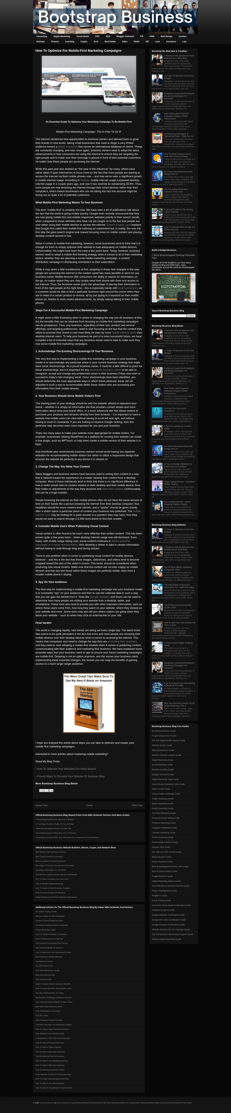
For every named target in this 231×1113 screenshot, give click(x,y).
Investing (69, 41)
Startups (40, 41)
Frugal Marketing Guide (46, 930)
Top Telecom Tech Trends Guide (166, 852)
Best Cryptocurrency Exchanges (49, 856)
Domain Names (139, 1103)
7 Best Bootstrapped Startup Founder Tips (53, 828)
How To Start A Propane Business (50, 1043)
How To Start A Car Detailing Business (52, 1061)
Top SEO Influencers (44, 966)
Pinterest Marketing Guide (164, 823)
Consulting (41, 36)
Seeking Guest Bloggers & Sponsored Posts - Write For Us (178, 135)
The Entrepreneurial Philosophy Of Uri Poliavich (56, 833)
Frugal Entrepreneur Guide (164, 736)
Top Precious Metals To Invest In (49, 948)
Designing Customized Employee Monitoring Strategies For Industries (179, 96)
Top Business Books (44, 961)
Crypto (84, 41)
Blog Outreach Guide (161, 857)
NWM (84, 1103)
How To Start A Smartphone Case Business (54, 1088)
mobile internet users (124, 332)
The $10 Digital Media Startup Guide (168, 740)
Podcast (96, 1103)
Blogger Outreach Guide (163, 774)
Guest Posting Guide (161, 900)
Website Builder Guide (162, 745)
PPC (97, 36)
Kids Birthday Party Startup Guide (50, 1033)
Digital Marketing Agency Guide (166, 881)
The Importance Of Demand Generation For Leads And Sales (179, 586)
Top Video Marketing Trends (47, 970)
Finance (55, 41)
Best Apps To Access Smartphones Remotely (55, 865)
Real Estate (110, 41)
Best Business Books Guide (164, 871)
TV (102, 1103)
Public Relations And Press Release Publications (56, 897)
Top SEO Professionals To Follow (50, 993)
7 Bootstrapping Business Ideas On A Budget (55, 819)
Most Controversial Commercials (49, 939)
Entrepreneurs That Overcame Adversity (53, 1038)
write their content (112, 488)
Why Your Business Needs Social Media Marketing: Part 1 (179, 704)
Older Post (137, 805)
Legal (72, 1103)
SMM (150, 1103)
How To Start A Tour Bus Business (50, 1083)
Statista (84, 180)
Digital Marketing (61, 36)
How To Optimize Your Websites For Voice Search (66, 768)
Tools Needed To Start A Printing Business (53, 1074)
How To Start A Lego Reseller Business (52, 1029)
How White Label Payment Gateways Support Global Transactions (176, 116)
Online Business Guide (162, 861)
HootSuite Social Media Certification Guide (171, 905)
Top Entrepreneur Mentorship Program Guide (172, 934)
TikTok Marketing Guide (163, 837)
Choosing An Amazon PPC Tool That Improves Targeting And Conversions (67, 837)
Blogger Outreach (125, 36)
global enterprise (67, 146)
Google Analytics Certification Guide (168, 924)
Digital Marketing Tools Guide (165, 779)
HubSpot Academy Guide (163, 910)
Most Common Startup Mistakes (49, 957)
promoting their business (122, 641)
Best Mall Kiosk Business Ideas (49, 1006)
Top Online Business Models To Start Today (54, 1002)
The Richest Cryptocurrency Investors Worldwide (56, 874)
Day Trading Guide (43, 979)
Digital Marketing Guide (162, 760)
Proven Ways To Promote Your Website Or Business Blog (71, 776)
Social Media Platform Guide (165, 842)
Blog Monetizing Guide (45, 975)
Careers (168, 1103)
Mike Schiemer (63, 1103)
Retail (136, 41)
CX (90, 1103)
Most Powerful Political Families (49, 1020)
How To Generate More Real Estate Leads (53, 988)
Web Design (166, 36)
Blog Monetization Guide (163, 750)
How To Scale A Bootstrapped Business (52, 1079)
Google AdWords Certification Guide (168, 915)
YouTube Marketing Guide (164, 813)
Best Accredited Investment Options (51, 861)
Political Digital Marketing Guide (166, 939)
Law (184, 41)
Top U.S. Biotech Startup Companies (51, 934)
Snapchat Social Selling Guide (166, 818)
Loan (157, 41)
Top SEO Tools (42, 1015)
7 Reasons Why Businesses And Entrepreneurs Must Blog (179, 57)
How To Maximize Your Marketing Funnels (53, 952)
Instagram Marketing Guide (164, 828)
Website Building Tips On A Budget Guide (171, 929)
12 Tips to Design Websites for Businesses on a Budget (178, 465)
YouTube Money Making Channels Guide (170, 886)
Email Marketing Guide (162, 765)
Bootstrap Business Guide (164, 731)
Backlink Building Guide (163, 769)
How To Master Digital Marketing (49, 884)
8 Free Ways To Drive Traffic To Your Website (55, 824)
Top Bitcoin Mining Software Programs (52, 925)
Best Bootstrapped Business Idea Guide (170, 866)
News (78, 1103)
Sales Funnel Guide (161, 789)
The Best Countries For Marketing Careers (54, 1024)
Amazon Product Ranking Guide (49, 920)
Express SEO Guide (161, 847)
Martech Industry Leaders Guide (166, 755)
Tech (96, 41)
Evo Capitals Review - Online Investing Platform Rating (177, 503)
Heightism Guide (159, 895)
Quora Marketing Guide (162, 803)
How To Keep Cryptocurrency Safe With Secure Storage (177, 155)
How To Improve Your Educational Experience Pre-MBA (179, 684)
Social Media (82, 36)
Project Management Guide (164, 891)
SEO (108, 36)
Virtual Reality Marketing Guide (166, 794)
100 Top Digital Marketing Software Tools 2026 (175, 190)
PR (141, 36)
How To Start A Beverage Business (50, 1052)
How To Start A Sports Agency (48, 1047)
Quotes (116, 1103)
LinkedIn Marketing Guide (163, 832)
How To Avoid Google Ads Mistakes (51, 893)
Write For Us (126, 1103)
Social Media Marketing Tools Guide (168, 784)
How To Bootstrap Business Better (50, 1070)
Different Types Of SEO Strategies (50, 916)
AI (162, 1103)
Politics (157, 1103)
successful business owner (105, 369)
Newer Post (41, 805)
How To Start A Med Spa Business (50, 1065)
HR (147, 41)
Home (89, 805)
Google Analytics (100, 596)
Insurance (171, 41)
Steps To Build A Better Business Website (53, 984)
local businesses (127, 288)
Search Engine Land (119, 224)
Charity (176, 1103)
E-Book (108, 1103)
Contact (182, 36)
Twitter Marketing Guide (163, 798)
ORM (152, 36)
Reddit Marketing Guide (163, 808)
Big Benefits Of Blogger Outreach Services (54, 997)
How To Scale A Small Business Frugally (53, 888)
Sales (124, 41)
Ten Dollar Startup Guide (46, 911)
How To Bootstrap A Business (48, 1011)
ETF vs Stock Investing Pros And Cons (52, 879)
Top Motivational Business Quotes (50, 1056)
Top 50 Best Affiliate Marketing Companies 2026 (178, 568)
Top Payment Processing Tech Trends (52, 943)
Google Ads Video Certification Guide (169, 920)
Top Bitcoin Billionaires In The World (51, 870)
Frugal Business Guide (162, 876)
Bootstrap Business (46, 1103)
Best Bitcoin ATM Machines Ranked (51, 852)
